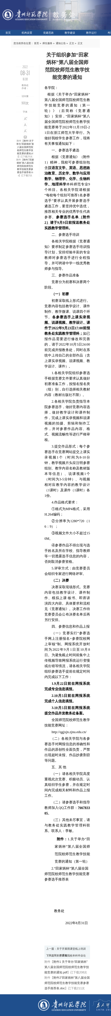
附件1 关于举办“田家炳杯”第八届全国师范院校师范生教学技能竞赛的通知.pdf (25, 148)
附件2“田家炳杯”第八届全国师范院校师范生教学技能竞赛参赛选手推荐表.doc (25, 167)
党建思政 (48, 32)
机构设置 (27, 32)
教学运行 (91, 32)
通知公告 (61, 43)
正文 (71, 43)
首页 (8, 32)
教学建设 (70, 32)
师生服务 (47, 43)
